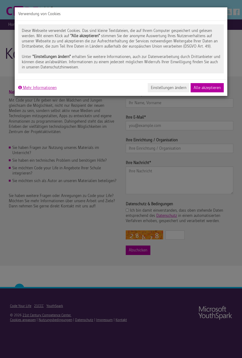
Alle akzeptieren (207, 87)
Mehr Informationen (37, 87)
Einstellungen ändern (168, 87)
